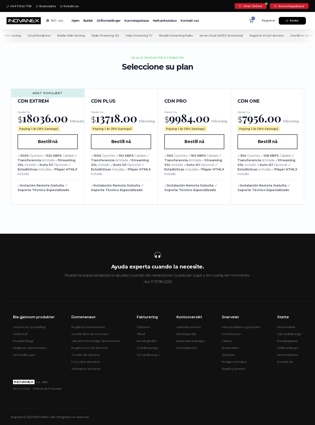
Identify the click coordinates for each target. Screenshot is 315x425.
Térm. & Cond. (21, 388)
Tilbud (141, 334)
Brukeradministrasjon (190, 341)
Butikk (88, 21)
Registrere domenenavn (30, 348)
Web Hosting (12, 35)
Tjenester (228, 355)
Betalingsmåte (147, 341)
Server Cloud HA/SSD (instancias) (224, 35)
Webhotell (20, 334)
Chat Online (250, 6)
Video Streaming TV (140, 35)
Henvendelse (286, 327)
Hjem (75, 21)
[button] (54, 21)
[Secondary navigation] (157, 35)
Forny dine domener (85, 361)
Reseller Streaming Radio (178, 35)
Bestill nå (48, 141)
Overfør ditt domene (85, 355)
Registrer (268, 20)
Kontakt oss (69, 6)
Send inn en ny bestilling (29, 327)
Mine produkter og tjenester (241, 327)
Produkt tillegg (23, 341)
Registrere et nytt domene (89, 348)
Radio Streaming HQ (106, 35)
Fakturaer (143, 327)
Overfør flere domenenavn (89, 334)
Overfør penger (147, 348)
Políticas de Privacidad (47, 388)
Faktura (227, 341)
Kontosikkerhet (186, 348)
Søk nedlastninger (289, 334)
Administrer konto (188, 327)
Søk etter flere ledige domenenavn (95, 341)
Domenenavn (231, 334)
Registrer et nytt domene (270, 35)
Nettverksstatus (165, 21)
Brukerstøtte (46, 6)
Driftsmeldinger (109, 21)
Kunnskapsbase (289, 6)
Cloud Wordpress (39, 35)
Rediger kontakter (234, 361)
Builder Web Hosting (72, 35)
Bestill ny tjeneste (233, 368)
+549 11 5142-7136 (19, 6)
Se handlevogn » (24, 355)
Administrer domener (86, 368)
